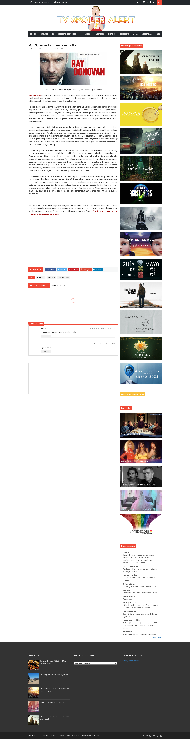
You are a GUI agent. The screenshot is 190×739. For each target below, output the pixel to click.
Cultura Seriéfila (130, 566)
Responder (45, 336)
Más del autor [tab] (58, 285)
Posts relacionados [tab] (39, 285)
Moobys (126, 590)
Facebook (50, 269)
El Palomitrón (129, 584)
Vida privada (127, 599)
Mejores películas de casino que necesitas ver (140, 634)
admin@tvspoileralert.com (90, 735)
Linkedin (97, 269)
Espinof (126, 552)
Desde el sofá (129, 596)
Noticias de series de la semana (52, 702)
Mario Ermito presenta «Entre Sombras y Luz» (140, 593)
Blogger (76, 735)
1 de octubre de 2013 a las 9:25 (104, 344)
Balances (51, 277)
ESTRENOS (86, 34)
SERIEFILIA (146, 34)
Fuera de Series (130, 575)
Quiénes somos (34, 2)
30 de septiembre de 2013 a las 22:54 (102, 329)
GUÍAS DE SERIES (47, 34)
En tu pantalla (129, 603)
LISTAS (135, 34)
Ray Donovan (63, 277)
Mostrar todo (157, 637)
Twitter (62, 269)
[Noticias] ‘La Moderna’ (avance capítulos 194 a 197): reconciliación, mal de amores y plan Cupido (140, 625)
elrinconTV (127, 632)
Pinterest (73, 269)
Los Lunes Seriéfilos (132, 620)
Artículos (40, 277)
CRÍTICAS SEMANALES (67, 34)
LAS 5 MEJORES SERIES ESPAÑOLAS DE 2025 (139, 587)
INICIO (33, 34)
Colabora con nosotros (60, 2)
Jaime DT (45, 344)
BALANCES (112, 34)
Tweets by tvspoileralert (129, 661)
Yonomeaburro (129, 611)
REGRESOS (100, 34)
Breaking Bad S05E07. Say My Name (54, 675)
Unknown (33, 49)
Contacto (45, 2)
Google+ (85, 269)
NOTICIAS (124, 34)
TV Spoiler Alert (44, 735)
